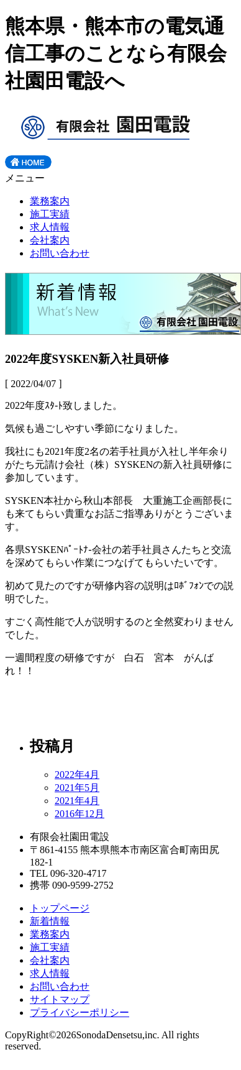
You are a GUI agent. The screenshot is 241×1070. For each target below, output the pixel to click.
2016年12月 (79, 813)
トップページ (59, 908)
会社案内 (50, 240)
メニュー (25, 178)
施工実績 (50, 214)
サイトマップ (59, 999)
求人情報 (50, 227)
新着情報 (50, 921)
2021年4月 (77, 800)
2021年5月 (77, 787)
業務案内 (50, 201)
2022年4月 (77, 774)
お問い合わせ (59, 253)
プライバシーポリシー (79, 1012)
